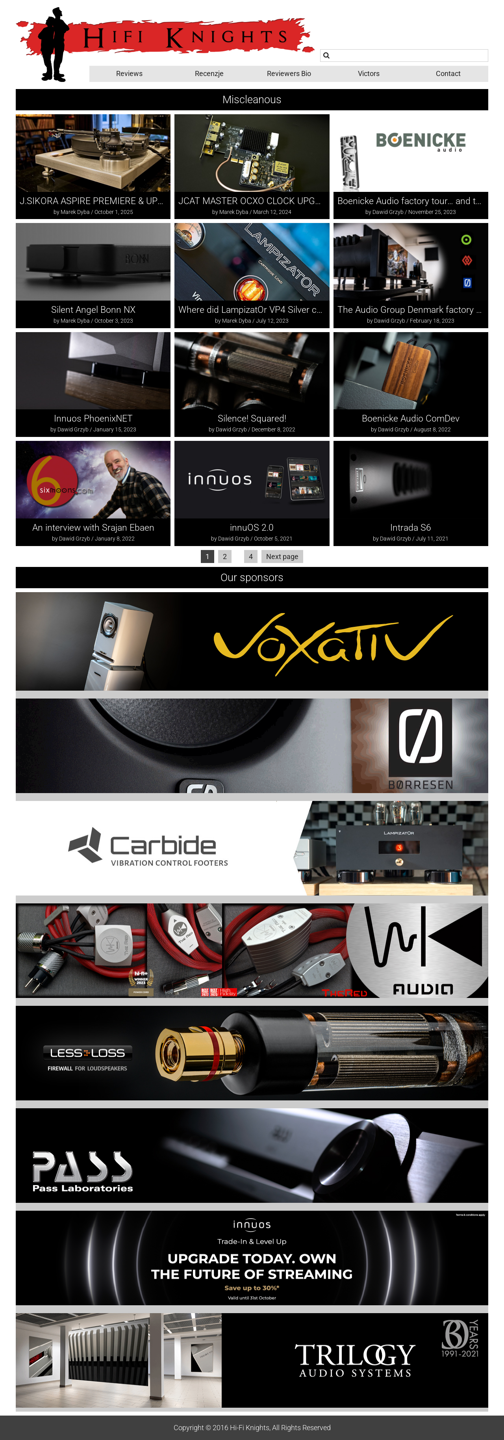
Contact (448, 73)
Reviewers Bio (289, 73)
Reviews (129, 73)
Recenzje (209, 73)
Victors (369, 73)
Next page (282, 556)
